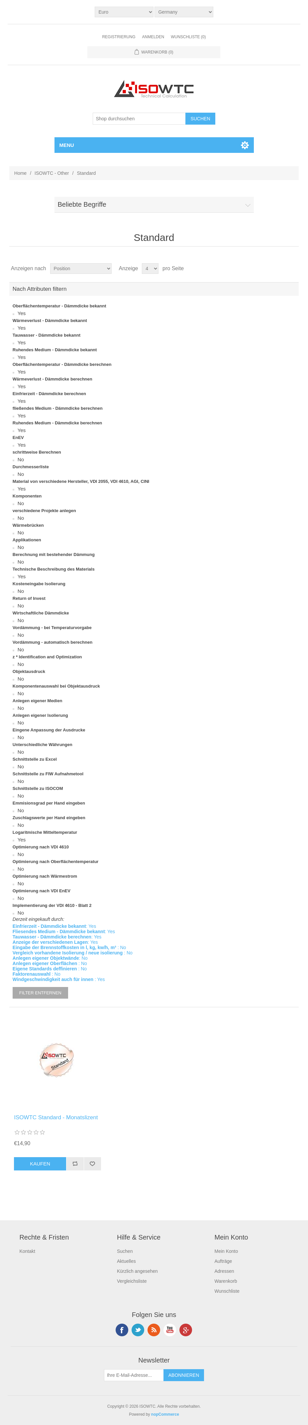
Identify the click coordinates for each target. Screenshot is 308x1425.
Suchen (125, 1251)
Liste (293, 268)
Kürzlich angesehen (137, 1271)
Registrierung (118, 37)
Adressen (224, 1271)
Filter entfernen (40, 992)
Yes (22, 313)
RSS (154, 1330)
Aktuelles (126, 1261)
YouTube (169, 1330)
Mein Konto (226, 1251)
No (21, 459)
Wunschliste (226, 1291)
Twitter (138, 1330)
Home (20, 173)
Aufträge (223, 1261)
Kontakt (27, 1251)
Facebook (122, 1330)
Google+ (185, 1330)
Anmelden (153, 37)
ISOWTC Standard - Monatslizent (56, 1117)
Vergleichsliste (132, 1281)
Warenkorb (225, 1281)
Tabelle (281, 268)
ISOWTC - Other (52, 173)
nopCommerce (165, 1414)
